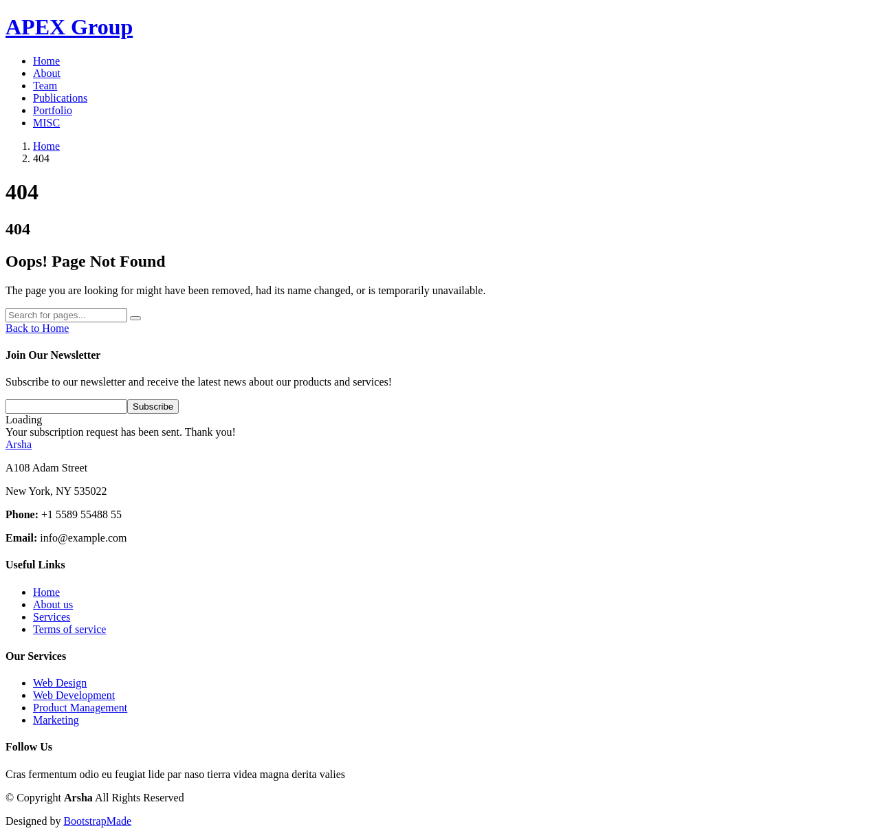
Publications (60, 98)
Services (51, 617)
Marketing (56, 720)
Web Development (74, 695)
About (46, 73)
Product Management (80, 707)
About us (53, 604)
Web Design (60, 683)
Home (46, 61)
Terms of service (69, 629)
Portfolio (52, 110)
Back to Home (37, 328)
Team (45, 85)
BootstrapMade (97, 821)
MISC (46, 123)
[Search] (66, 315)
